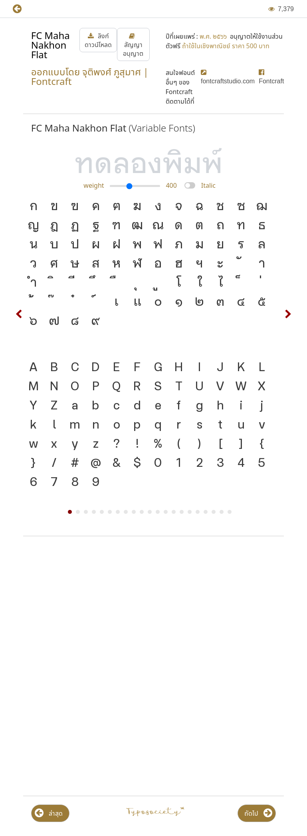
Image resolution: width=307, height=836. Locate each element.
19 (214, 512)
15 (182, 512)
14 (174, 512)
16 (190, 512)
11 (150, 512)
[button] (23, 9)
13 (166, 512)
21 (230, 512)
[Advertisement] (153, 606)
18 (206, 512)
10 (142, 512)
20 (222, 512)
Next (287, 314)
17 (198, 512)
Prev (19, 314)
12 (158, 512)
